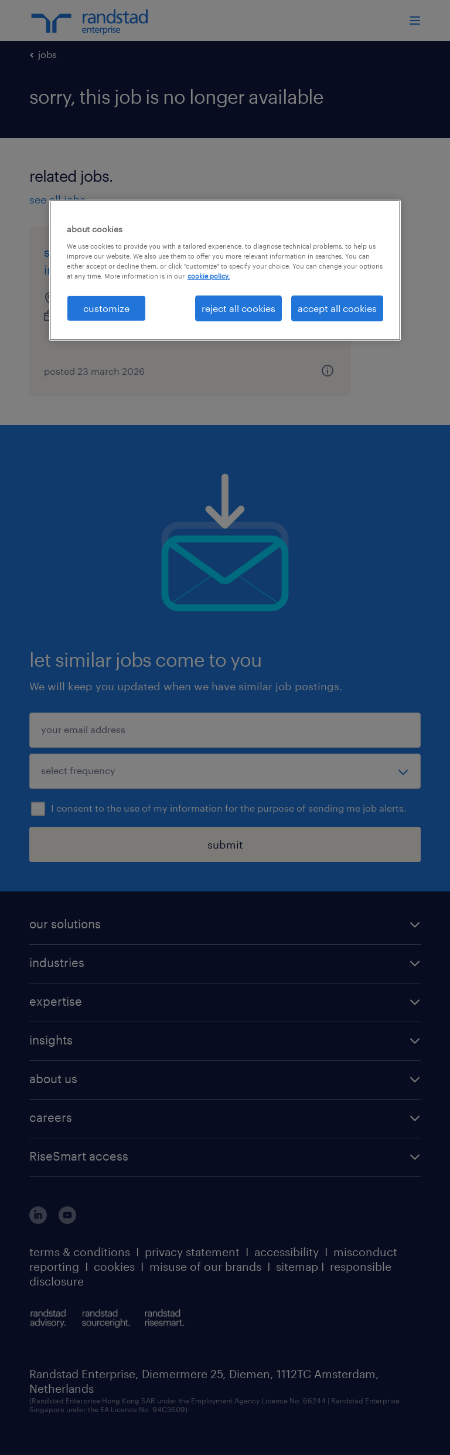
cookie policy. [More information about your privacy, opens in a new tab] (209, 276)
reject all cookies (238, 308)
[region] (225, 270)
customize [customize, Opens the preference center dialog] (106, 308)
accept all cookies (337, 308)
